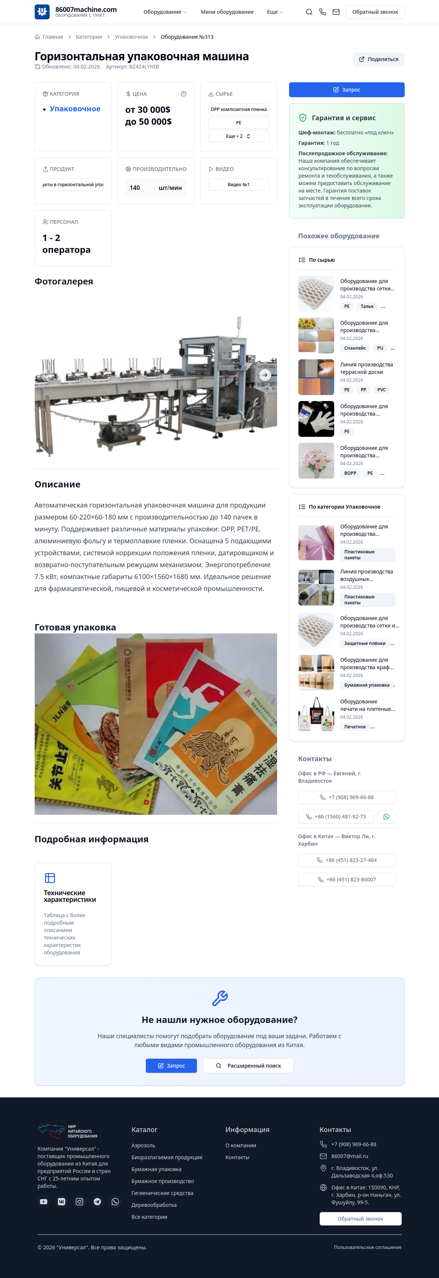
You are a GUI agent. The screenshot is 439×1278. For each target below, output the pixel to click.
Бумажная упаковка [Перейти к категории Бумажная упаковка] (157, 1169)
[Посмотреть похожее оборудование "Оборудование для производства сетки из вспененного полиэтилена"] (346, 294)
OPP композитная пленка (239, 109)
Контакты (238, 1157)
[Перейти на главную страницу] (49, 37)
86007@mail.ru (350, 1156)
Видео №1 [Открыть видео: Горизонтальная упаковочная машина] (239, 184)
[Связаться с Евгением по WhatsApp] (386, 816)
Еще (275, 11)
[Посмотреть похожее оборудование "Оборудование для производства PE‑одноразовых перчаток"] (346, 419)
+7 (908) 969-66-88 (354, 1144)
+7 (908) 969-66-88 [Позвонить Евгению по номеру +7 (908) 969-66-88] (347, 797)
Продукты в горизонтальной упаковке (73, 184)
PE (238, 123)
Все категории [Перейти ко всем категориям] (149, 1216)
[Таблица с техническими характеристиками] (73, 914)
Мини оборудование (227, 11)
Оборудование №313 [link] (187, 36)
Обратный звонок (375, 11)
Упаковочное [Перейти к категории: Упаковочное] (131, 36)
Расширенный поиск (248, 1065)
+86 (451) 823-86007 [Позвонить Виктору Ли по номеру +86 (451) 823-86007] (347, 879)
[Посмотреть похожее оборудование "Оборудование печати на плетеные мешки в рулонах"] (346, 714)
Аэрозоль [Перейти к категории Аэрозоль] (144, 1145)
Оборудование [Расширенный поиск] (162, 11)
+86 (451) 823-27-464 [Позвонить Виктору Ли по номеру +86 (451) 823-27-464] (347, 860)
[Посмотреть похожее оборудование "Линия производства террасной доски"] (346, 377)
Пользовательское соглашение (368, 1247)
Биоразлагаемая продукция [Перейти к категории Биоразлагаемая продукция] (167, 1157)
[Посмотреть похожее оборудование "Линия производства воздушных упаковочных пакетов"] (346, 587)
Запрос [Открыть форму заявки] (346, 89)
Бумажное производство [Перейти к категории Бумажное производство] (163, 1181)
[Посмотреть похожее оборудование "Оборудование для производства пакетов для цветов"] (346, 461)
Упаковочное (75, 109)
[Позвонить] (322, 12)
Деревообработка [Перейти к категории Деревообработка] (154, 1204)
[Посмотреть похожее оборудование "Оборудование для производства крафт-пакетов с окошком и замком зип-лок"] (346, 672)
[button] (378, 59)
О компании (241, 1145)
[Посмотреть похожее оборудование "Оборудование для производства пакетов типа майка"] (346, 542)
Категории (89, 36)
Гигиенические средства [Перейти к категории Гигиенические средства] (163, 1192)
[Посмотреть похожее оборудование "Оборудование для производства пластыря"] (346, 335)
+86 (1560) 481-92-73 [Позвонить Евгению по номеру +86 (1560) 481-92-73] (336, 816)
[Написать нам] (336, 12)
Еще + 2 (238, 136)
